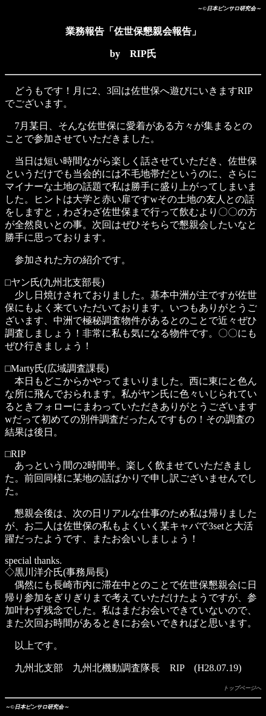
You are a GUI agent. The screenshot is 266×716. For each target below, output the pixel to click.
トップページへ (242, 688)
